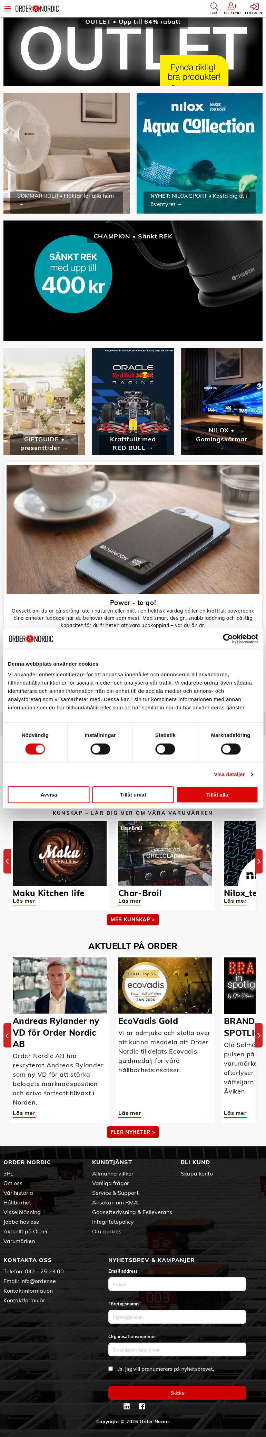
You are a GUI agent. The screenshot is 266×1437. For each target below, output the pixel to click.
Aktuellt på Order (25, 1231)
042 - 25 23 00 (44, 1271)
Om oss (12, 1183)
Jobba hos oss (21, 1221)
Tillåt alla (217, 795)
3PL (8, 1173)
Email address (124, 1271)
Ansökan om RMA (115, 1202)
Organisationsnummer (133, 1336)
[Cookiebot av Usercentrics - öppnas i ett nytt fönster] (228, 639)
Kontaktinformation (28, 1290)
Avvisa (48, 795)
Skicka (177, 1393)
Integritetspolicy (113, 1221)
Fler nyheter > (133, 1132)
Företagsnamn (125, 1303)
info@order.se (38, 1280)
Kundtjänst (112, 1162)
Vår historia (18, 1192)
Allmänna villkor (113, 1173)
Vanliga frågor (110, 1183)
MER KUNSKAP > (133, 919)
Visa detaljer (229, 774)
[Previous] (7, 861)
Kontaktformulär (24, 1300)
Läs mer (24, 900)
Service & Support (115, 1192)
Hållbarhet (17, 1202)
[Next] (259, 861)
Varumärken (19, 1241)
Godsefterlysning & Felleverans (132, 1212)
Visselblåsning (22, 1212)
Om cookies (106, 1231)
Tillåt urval (133, 795)
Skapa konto (197, 1173)
